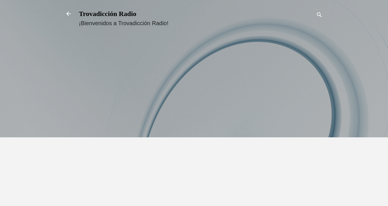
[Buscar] (319, 15)
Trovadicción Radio (107, 13)
